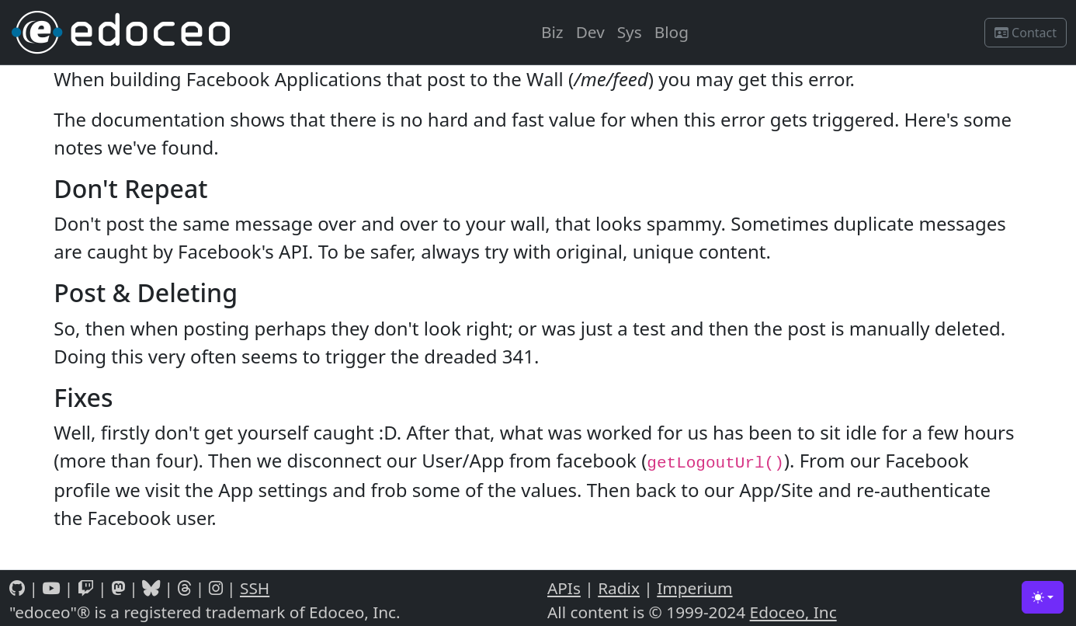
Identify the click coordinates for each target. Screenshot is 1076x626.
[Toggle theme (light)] (1043, 597)
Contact (1025, 32)
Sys (629, 32)
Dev (590, 32)
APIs (564, 588)
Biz (552, 32)
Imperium (694, 588)
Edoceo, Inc (793, 612)
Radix (619, 588)
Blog (671, 32)
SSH (254, 588)
